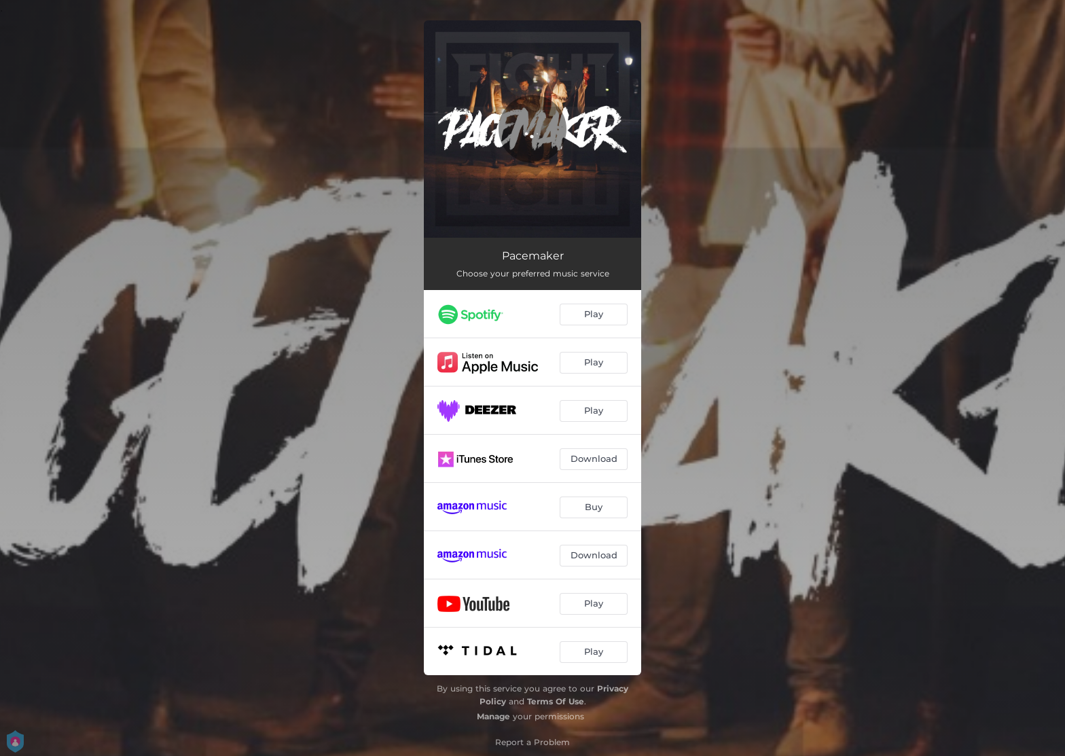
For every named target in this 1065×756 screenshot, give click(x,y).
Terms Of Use (555, 701)
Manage (493, 716)
